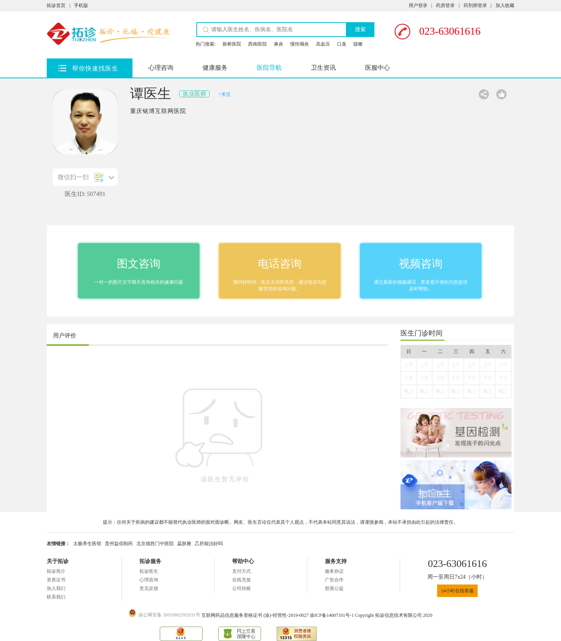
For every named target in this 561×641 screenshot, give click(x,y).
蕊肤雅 (184, 543)
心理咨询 (160, 67)
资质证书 (56, 580)
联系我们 (56, 597)
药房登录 (445, 5)
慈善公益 (334, 588)
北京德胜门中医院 (155, 543)
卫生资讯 (323, 67)
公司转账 (241, 588)
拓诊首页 (56, 5)
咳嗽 (358, 44)
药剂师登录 (475, 5)
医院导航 (269, 67)
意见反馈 (148, 588)
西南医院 (257, 44)
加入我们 (56, 588)
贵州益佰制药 (119, 543)
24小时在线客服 (457, 590)
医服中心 (377, 67)
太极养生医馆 (87, 543)
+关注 (225, 94)
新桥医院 (231, 44)
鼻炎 (278, 44)
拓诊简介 (56, 571)
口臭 (341, 44)
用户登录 (418, 5)
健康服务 (215, 67)
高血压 (323, 44)
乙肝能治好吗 (209, 543)
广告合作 (334, 580)
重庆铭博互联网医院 (158, 111)
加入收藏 (505, 5)
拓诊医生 (148, 571)
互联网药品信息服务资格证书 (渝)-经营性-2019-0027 (255, 615)
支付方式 (241, 571)
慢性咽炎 (299, 44)
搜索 (360, 29)
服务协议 (334, 571)
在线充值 (241, 580)
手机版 (81, 5)
